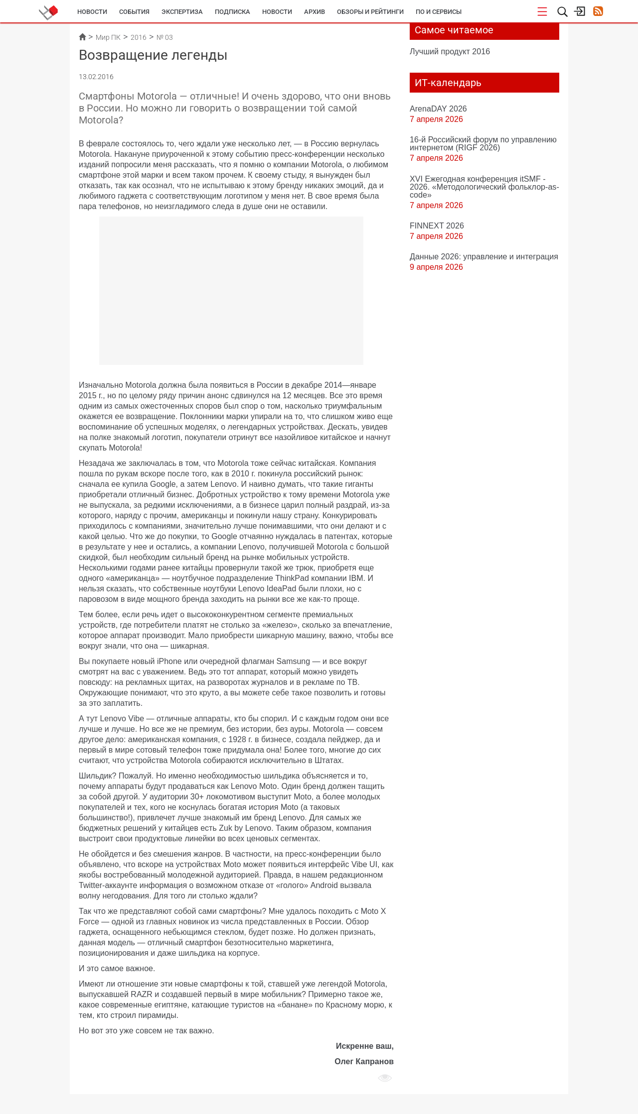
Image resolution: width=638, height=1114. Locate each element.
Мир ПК (108, 37)
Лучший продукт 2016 (450, 51)
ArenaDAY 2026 (438, 108)
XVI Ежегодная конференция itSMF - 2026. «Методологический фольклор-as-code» (484, 186)
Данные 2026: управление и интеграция (484, 256)
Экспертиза (182, 11)
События (134, 11)
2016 (139, 37)
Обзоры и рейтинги (370, 11)
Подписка (232, 11)
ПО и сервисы (439, 11)
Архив (314, 11)
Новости (92, 11)
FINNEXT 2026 (437, 225)
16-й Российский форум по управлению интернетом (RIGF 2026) (483, 143)
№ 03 (165, 37)
